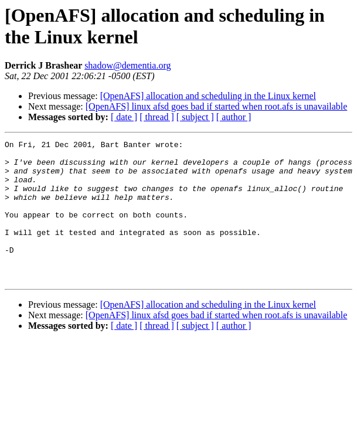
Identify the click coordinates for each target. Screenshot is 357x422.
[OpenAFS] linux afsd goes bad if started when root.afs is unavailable (217, 106)
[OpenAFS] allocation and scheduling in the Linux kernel (208, 96)
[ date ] (124, 117)
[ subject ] (195, 117)
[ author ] (233, 117)
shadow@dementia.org (127, 65)
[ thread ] (157, 117)
